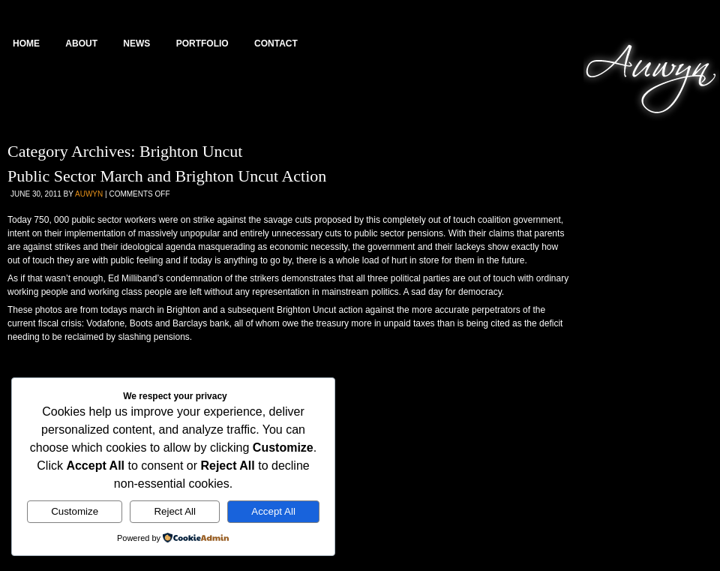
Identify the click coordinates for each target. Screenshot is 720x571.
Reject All (175, 511)
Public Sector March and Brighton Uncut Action (167, 176)
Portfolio (202, 43)
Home (26, 43)
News (136, 43)
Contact (276, 43)
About (81, 43)
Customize (74, 511)
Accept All (273, 511)
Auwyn (89, 194)
